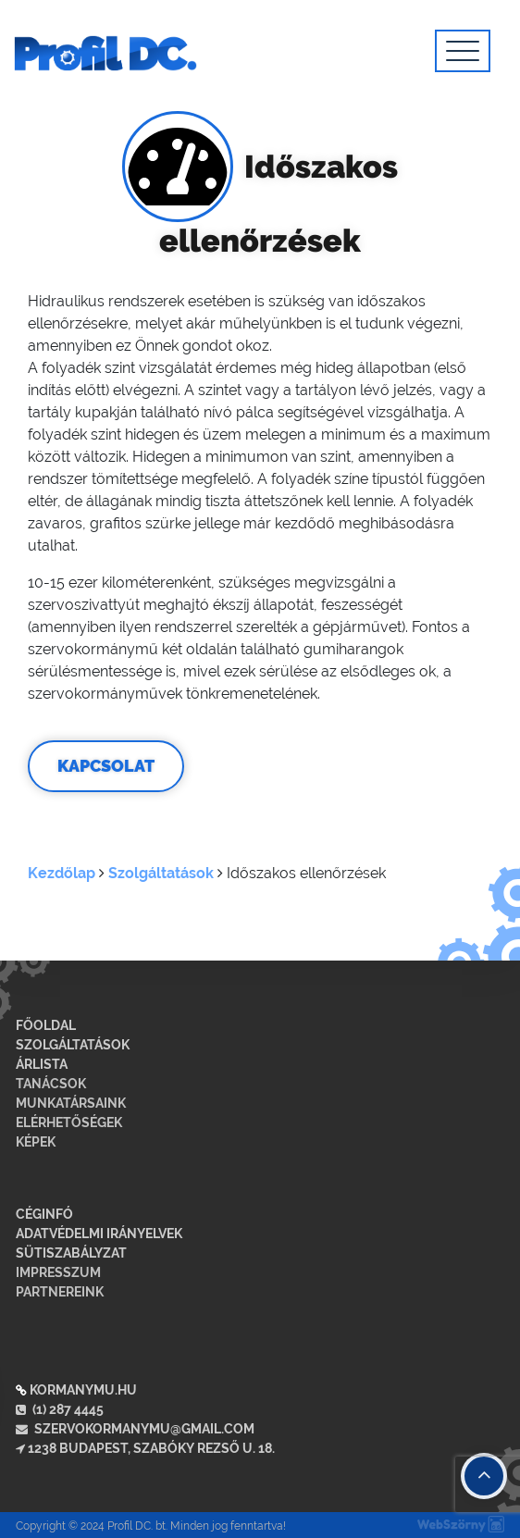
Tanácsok (51, 1083)
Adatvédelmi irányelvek (99, 1233)
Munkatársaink (71, 1103)
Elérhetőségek (69, 1122)
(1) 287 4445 (60, 1409)
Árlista (42, 1064)
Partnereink (60, 1291)
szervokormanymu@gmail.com (135, 1428)
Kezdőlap (61, 873)
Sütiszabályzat (71, 1253)
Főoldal (46, 1025)
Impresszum (58, 1272)
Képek (36, 1142)
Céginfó (44, 1214)
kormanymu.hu (83, 1390)
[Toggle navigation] (462, 51)
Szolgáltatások (161, 873)
